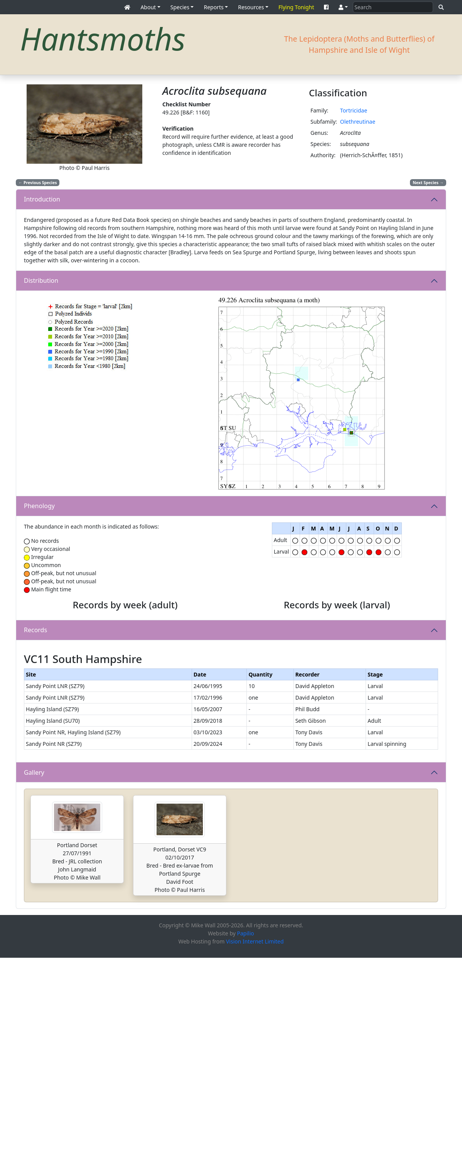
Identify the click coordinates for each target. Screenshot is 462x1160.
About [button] (148, 7)
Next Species (428, 182)
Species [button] (179, 7)
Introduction (42, 199)
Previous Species (38, 182)
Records (35, 731)
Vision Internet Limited (255, 1143)
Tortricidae (353, 110)
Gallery (34, 974)
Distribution (41, 280)
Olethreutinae (357, 121)
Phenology (39, 506)
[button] (343, 7)
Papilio (245, 1135)
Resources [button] (251, 7)
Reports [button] (213, 7)
